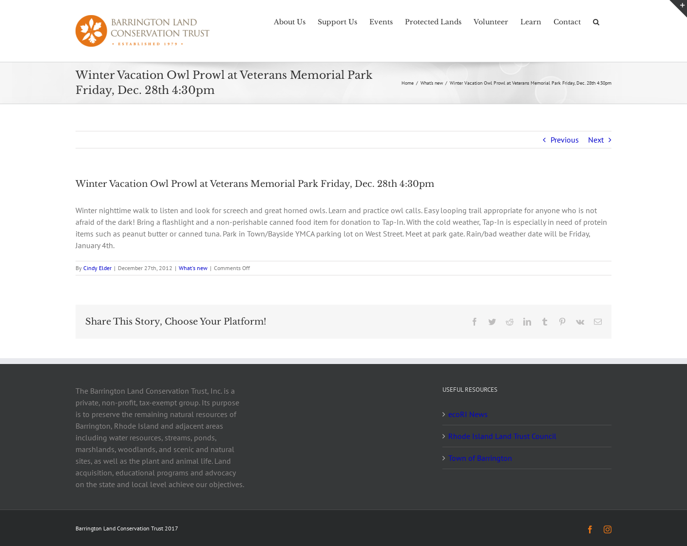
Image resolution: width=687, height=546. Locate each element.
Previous (565, 140)
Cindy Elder (97, 268)
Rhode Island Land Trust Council (502, 436)
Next (596, 140)
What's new (193, 268)
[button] (596, 21)
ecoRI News (468, 414)
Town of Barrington (480, 458)
